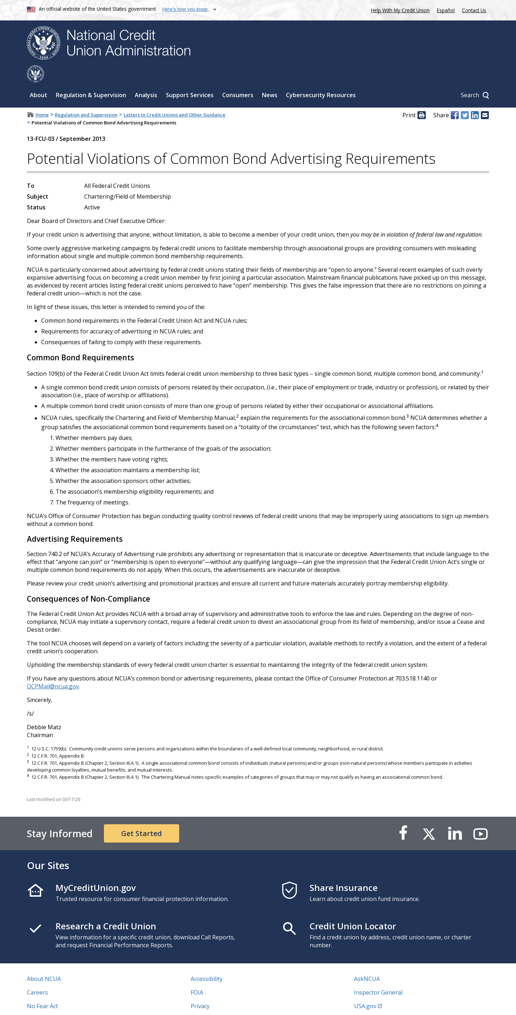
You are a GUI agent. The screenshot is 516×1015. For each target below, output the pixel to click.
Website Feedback (215, 1002)
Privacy (200, 989)
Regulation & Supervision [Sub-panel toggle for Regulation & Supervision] (91, 78)
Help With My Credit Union (399, 9)
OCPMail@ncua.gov (53, 669)
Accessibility (207, 962)
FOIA (197, 975)
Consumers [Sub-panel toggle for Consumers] (237, 78)
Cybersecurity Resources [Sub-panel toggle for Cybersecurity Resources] (321, 78)
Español (446, 10)
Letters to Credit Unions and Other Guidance (174, 97)
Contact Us (474, 10)
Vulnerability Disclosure (59, 1002)
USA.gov (365, 989)
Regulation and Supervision (86, 97)
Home (42, 97)
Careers (37, 975)
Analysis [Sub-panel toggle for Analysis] (146, 78)
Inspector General (378, 975)
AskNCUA (367, 962)
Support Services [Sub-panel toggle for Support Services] (190, 78)
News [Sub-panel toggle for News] (269, 78)
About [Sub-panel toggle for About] (38, 78)
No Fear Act (42, 989)
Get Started (141, 816)
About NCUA (44, 962)
